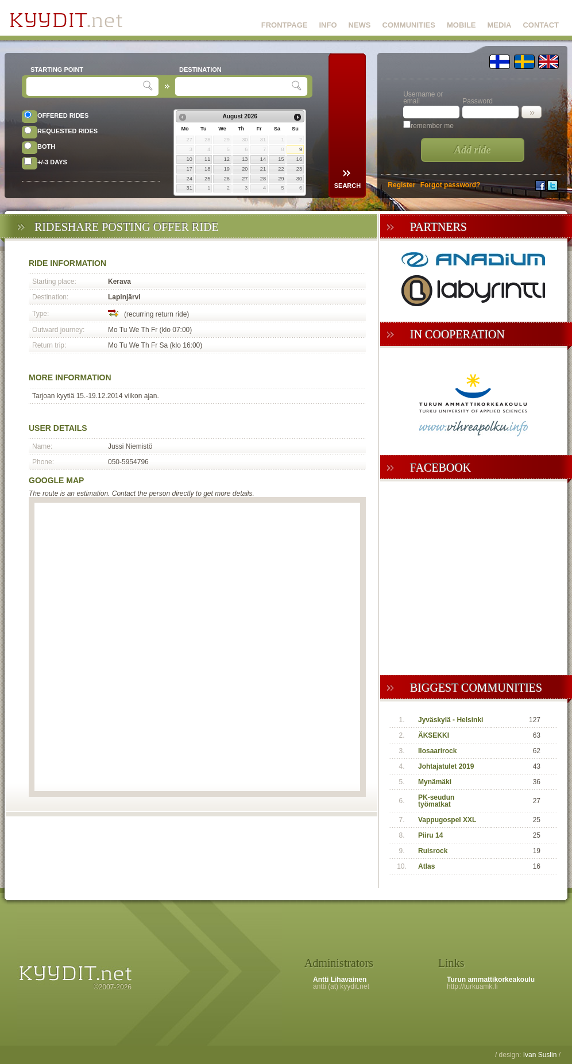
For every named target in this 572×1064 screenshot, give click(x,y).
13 (245, 159)
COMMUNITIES (408, 25)
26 (227, 179)
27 (245, 179)
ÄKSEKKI (433, 735)
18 (207, 169)
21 (263, 169)
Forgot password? (450, 185)
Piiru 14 (430, 835)
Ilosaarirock (437, 751)
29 (281, 179)
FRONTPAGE (284, 25)
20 (245, 169)
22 (281, 169)
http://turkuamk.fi (472, 986)
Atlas (426, 866)
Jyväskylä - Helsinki (450, 720)
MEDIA (500, 25)
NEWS (360, 25)
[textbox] (85, 86)
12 (227, 159)
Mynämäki (434, 782)
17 (189, 169)
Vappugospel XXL (447, 820)
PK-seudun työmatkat (436, 800)
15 (281, 159)
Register (401, 185)
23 (299, 169)
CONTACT (541, 25)
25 (207, 179)
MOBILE (461, 25)
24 (189, 179)
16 (299, 159)
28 (263, 179)
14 (263, 159)
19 (227, 169)
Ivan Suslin (540, 1055)
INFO (328, 25)
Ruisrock (432, 851)
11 (207, 159)
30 (299, 179)
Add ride (472, 150)
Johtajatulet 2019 (446, 766)
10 (189, 159)
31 (189, 188)
